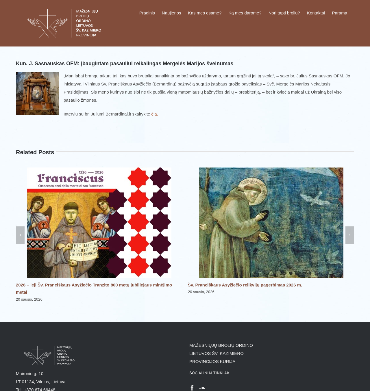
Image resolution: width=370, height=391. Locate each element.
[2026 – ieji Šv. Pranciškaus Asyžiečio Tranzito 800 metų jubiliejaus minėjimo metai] (99, 169)
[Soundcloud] (202, 388)
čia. (154, 113)
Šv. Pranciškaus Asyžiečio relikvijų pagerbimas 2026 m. (245, 284)
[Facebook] (192, 388)
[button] (20, 235)
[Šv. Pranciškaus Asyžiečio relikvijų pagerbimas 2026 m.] (271, 169)
